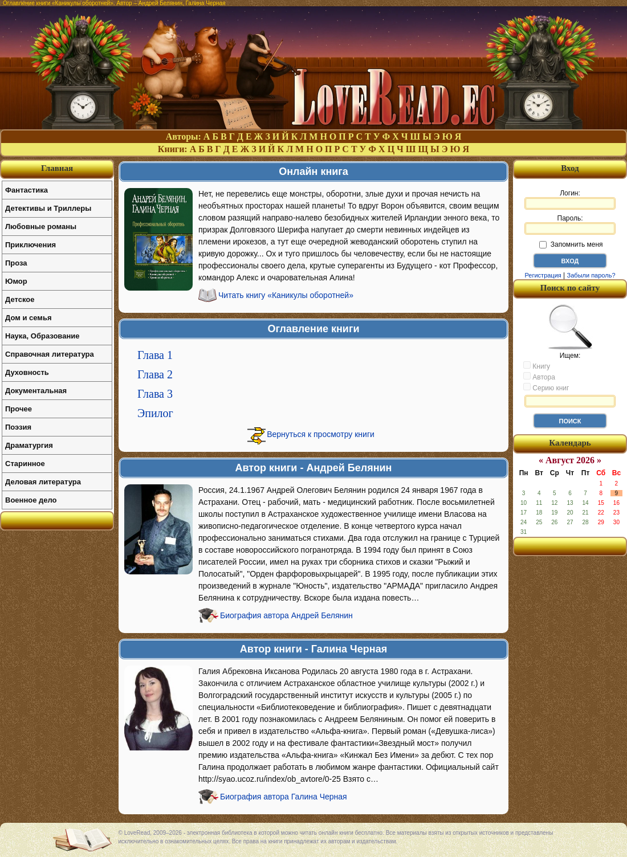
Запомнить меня (570, 244)
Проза (16, 263)
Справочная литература (49, 354)
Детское (19, 299)
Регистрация (542, 275)
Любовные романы (40, 226)
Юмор (16, 281)
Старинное (25, 463)
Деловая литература (43, 482)
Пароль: (570, 224)
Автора (539, 376)
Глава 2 (155, 374)
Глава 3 (155, 393)
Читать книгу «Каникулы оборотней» (285, 295)
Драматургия (29, 445)
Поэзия (18, 427)
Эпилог (155, 413)
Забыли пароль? (591, 275)
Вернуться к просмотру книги (320, 434)
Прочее (18, 409)
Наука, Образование (42, 336)
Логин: (570, 199)
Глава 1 (155, 355)
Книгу (536, 365)
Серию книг (546, 387)
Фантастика (26, 190)
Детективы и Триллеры (48, 208)
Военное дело (31, 500)
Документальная (36, 390)
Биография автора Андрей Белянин (286, 615)
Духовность (27, 372)
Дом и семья (28, 317)
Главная (57, 168)
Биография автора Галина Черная (283, 796)
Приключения (30, 244)
